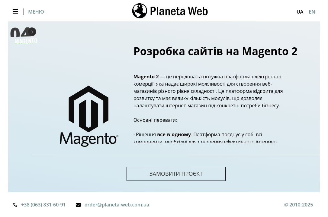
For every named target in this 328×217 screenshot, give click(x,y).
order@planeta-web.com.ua (117, 204)
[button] (300, 11)
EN (312, 11)
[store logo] (170, 11)
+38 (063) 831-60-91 (43, 204)
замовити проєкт (176, 173)
